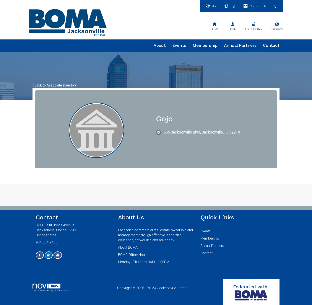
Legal (183, 288)
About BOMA (128, 247)
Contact (271, 45)
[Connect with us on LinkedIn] (49, 255)
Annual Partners (240, 45)
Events (179, 45)
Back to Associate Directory (54, 85)
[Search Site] (274, 6)
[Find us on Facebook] (40, 255)
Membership (205, 45)
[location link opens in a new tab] (201, 132)
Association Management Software (51, 288)
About (160, 45)
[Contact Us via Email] (58, 255)
